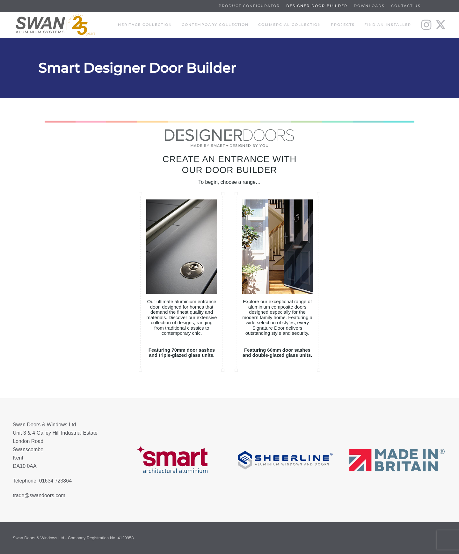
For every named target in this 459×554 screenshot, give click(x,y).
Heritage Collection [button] (145, 24)
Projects (343, 24)
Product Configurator (249, 6)
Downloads (369, 6)
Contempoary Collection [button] (215, 24)
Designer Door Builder (316, 6)
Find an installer (387, 24)
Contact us (406, 6)
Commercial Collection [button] (289, 24)
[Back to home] (54, 25)
